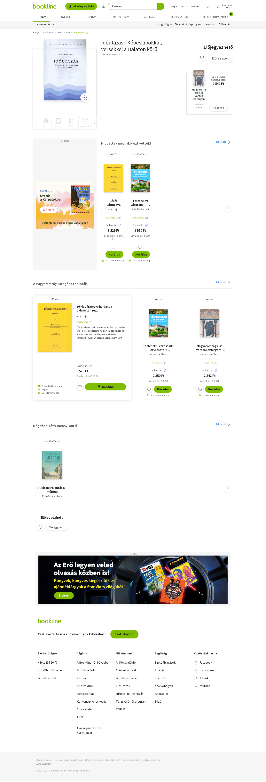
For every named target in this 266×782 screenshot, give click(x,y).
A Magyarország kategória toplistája (60, 284)
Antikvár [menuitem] (149, 17)
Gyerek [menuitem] (65, 17)
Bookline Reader (127, 679)
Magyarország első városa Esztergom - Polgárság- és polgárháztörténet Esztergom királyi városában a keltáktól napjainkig (209, 348)
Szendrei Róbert (209, 355)
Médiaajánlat (85, 694)
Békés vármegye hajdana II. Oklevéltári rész (113, 203)
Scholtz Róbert (140, 210)
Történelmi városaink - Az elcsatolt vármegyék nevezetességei (140, 203)
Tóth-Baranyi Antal (52, 497)
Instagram (204, 671)
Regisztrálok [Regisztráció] (178, 6)
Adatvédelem (85, 710)
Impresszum (85, 687)
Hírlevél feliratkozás (129, 694)
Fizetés (160, 671)
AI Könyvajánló (81, 6)
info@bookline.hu (50, 671)
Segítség (163, 25)
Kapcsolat (161, 694)
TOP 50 (121, 710)
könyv (113, 155)
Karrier (81, 679)
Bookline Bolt (47, 679)
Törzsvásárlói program (188, 25)
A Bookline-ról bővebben (93, 663)
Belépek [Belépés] (195, 6)
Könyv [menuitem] (42, 17)
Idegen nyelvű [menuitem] (179, 17)
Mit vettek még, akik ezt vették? (126, 144)
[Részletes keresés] (103, 6)
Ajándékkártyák (126, 671)
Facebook (203, 663)
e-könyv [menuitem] (91, 17)
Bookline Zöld (86, 671)
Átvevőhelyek (164, 687)
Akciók (210, 25)
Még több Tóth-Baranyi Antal (55, 426)
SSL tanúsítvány (43, 764)
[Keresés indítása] (160, 6)
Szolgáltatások (165, 663)
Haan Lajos (113, 210)
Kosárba (218, 108)
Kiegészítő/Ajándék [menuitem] (218, 15)
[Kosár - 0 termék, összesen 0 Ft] (224, 6)
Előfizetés (225, 25)
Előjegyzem (221, 59)
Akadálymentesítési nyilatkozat (90, 731)
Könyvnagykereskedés (91, 702)
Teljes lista (223, 142)
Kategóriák (43, 25)
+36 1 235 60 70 (48, 663)
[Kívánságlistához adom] (202, 58)
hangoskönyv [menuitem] (120, 17)
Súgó (158, 702)
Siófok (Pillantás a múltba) (52, 490)
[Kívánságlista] (207, 6)
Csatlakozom (124, 634)
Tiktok (201, 678)
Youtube (202, 686)
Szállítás (161, 679)
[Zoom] (84, 98)
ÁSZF (80, 718)
